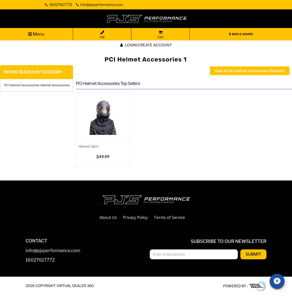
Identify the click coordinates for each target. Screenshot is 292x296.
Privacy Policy (135, 217)
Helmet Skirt (89, 147)
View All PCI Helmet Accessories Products (250, 71)
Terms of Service (169, 217)
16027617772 (40, 260)
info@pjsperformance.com (53, 250)
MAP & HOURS (241, 34)
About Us (108, 217)
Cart (160, 34)
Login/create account (146, 45)
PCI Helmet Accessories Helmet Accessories (37, 85)
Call (102, 34)
